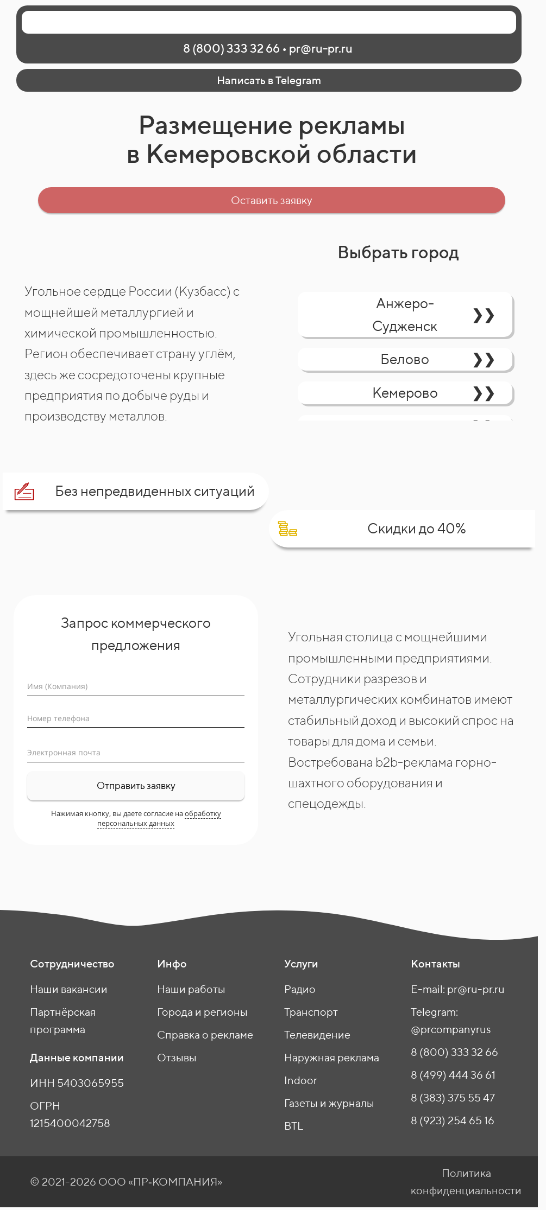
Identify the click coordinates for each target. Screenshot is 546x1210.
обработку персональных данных (159, 818)
